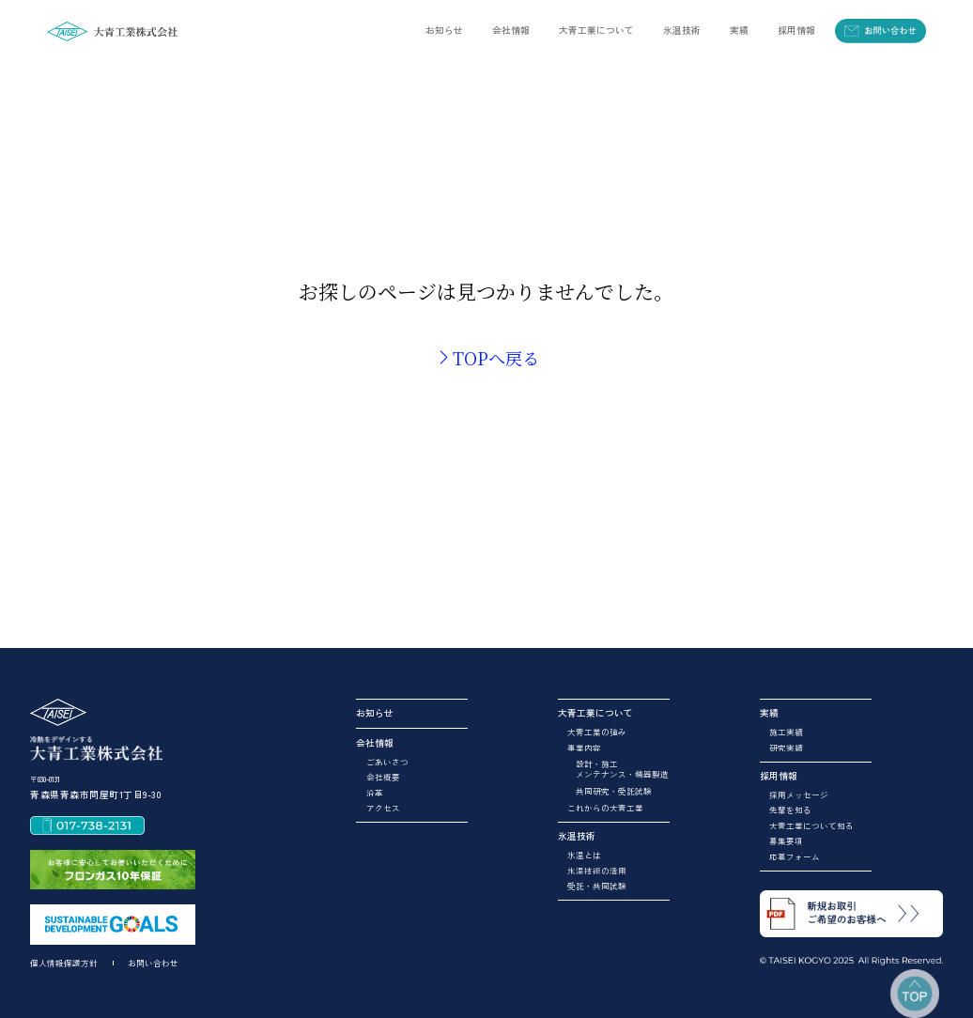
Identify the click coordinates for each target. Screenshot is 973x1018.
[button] (511, 30)
